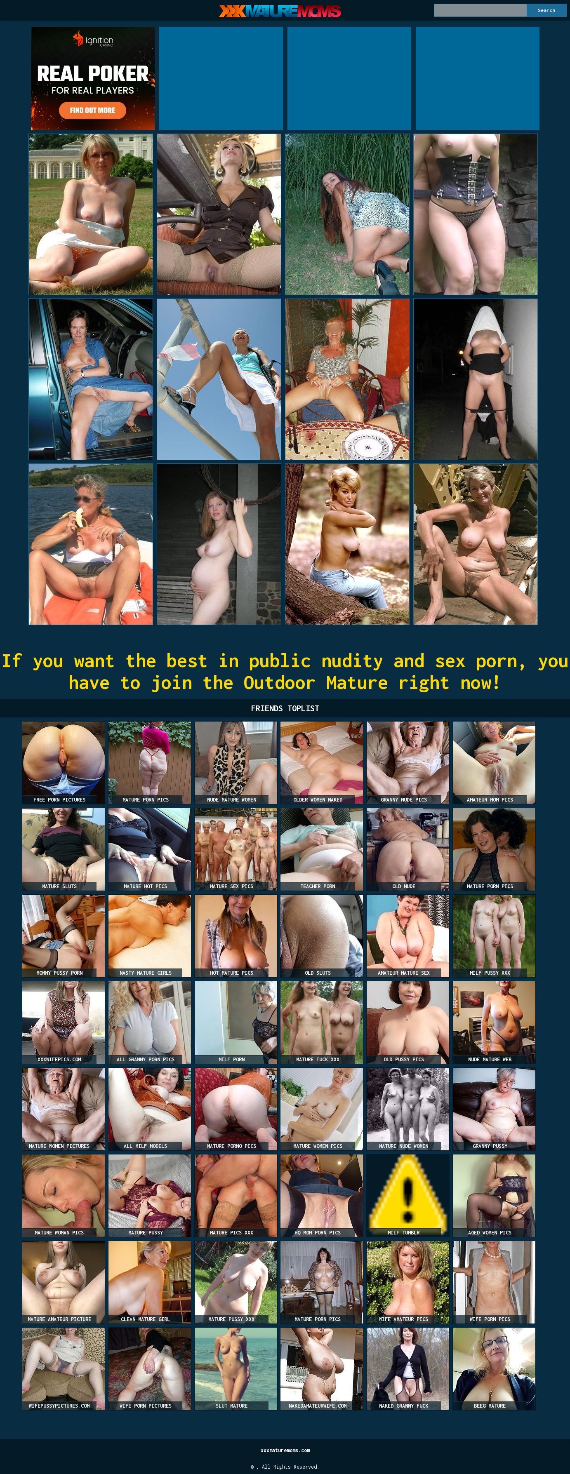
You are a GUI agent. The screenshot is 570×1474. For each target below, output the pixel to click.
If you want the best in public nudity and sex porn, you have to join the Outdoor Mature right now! (285, 671)
